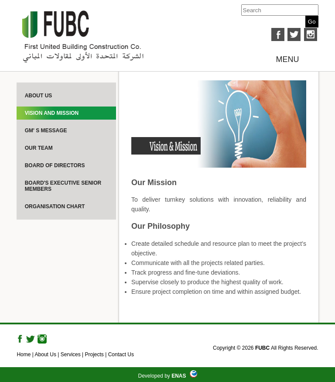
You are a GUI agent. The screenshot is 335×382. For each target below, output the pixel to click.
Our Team (39, 148)
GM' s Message (46, 130)
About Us (38, 96)
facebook (277, 34)
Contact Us (121, 354)
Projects (94, 354)
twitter (294, 34)
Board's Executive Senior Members (63, 186)
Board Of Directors (55, 165)
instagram (310, 34)
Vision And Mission (52, 113)
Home (24, 354)
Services (71, 354)
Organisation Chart (55, 206)
